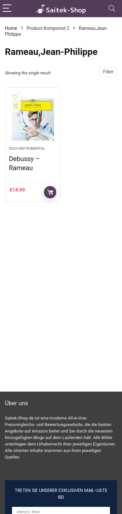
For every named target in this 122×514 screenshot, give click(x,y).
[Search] (112, 8)
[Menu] (8, 8)
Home (11, 28)
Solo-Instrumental (27, 148)
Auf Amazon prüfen (50, 192)
